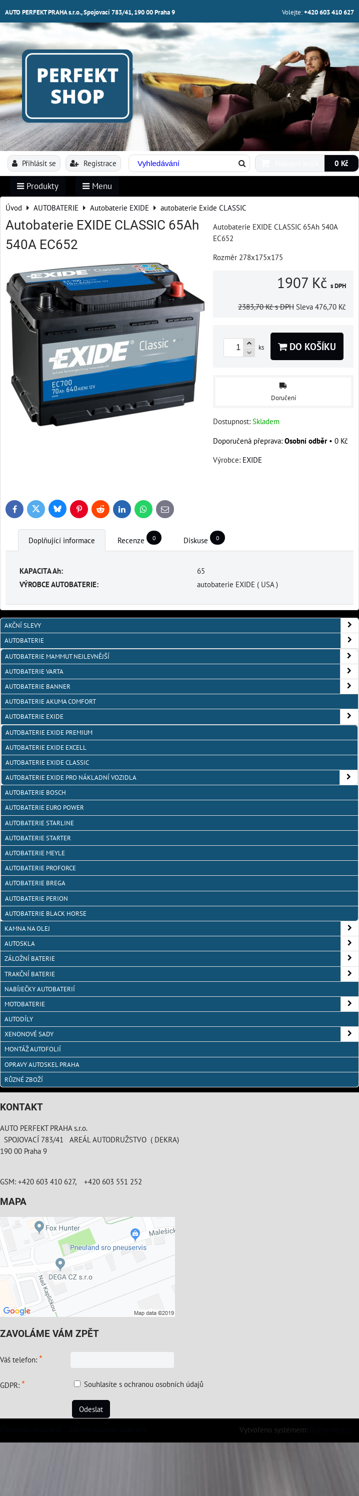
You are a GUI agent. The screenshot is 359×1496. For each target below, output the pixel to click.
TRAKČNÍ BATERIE (181, 974)
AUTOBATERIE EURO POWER (44, 807)
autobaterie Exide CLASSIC (47, 762)
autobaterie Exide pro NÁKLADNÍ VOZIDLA (182, 777)
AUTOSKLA (181, 943)
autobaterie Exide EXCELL (46, 747)
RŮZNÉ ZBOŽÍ (23, 1079)
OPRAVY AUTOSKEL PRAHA (42, 1064)
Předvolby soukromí (31, 1429)
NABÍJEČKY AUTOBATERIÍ (39, 989)
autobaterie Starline (39, 823)
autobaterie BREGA (35, 883)
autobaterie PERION (36, 898)
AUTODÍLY (18, 1019)
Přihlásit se (34, 163)
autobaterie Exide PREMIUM (49, 732)
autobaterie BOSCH (35, 792)
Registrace (93, 163)
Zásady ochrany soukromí (108, 1429)
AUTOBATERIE (181, 640)
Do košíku (307, 346)
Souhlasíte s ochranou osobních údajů (144, 1384)
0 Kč (341, 163)
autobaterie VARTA (181, 671)
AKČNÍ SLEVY (181, 625)
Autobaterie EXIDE (181, 716)
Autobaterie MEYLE (35, 853)
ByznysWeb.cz (332, 1429)
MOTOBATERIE (181, 1004)
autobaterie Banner (181, 686)
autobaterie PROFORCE (40, 868)
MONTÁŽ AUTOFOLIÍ (32, 1049)
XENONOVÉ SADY (181, 1034)
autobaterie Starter (38, 838)
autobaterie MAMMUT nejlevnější (181, 656)
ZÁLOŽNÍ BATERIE (181, 958)
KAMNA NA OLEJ (181, 928)
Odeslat (91, 1409)
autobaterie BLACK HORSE (45, 913)
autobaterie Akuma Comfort (50, 701)
